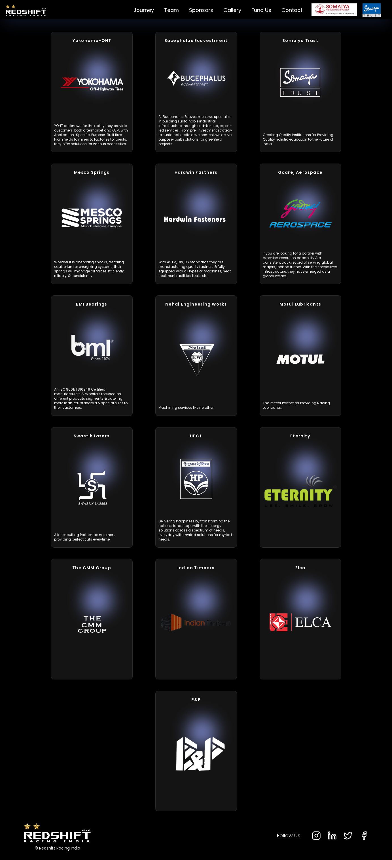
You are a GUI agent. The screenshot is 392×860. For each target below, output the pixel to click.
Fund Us (261, 10)
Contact (291, 10)
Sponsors (201, 10)
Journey (144, 10)
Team (171, 10)
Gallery (232, 10)
